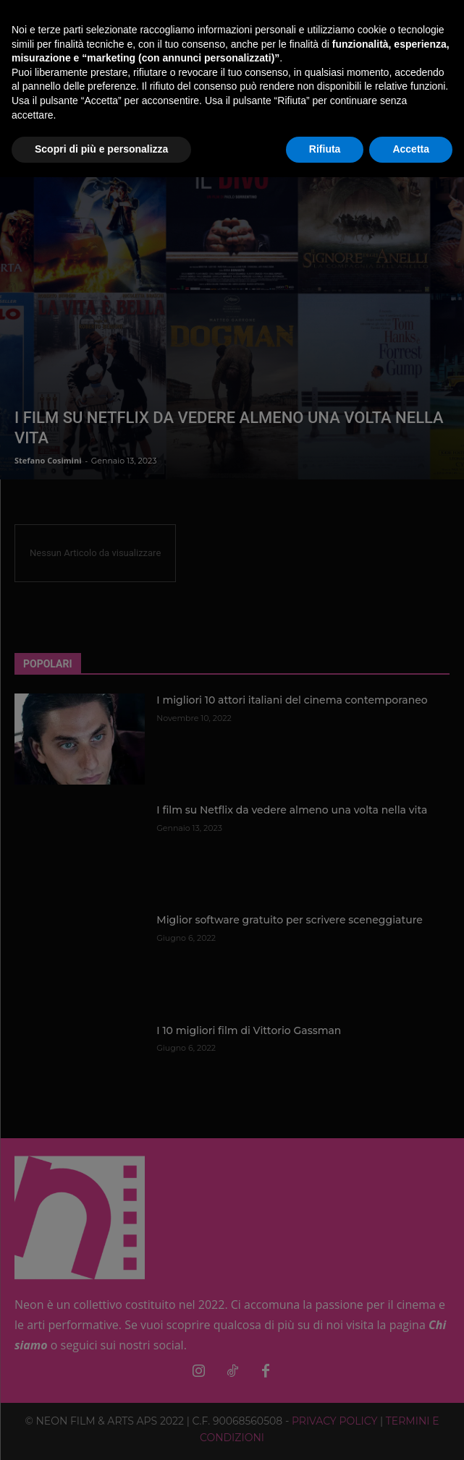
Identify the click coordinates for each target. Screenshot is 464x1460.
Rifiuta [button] (325, 149)
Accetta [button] (410, 149)
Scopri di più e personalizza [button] (101, 149)
